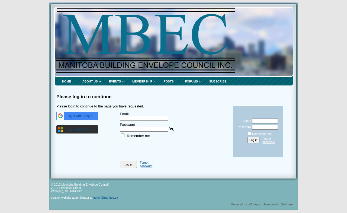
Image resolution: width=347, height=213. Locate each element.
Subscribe (218, 81)
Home (66, 81)
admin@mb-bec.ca (105, 197)
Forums (191, 81)
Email (246, 120)
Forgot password (146, 164)
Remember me (138, 136)
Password (243, 127)
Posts (169, 81)
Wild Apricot (255, 204)
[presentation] (161, 148)
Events (115, 81)
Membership (142, 81)
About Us (90, 81)
